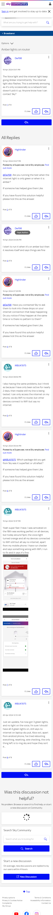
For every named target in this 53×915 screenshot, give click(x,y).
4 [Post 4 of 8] (7, 347)
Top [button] (28, 891)
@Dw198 (7, 175)
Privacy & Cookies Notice (12, 900)
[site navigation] (3, 4)
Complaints (7, 903)
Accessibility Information (40, 900)
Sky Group (6, 906)
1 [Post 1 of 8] (7, 105)
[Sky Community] (17, 4)
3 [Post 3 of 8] (7, 261)
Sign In (49, 5)
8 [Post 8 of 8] (7, 757)
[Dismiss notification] (49, 11)
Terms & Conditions (42, 898)
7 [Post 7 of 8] (7, 685)
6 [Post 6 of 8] (7, 491)
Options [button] (5, 43)
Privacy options (8, 898)
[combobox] (24, 22)
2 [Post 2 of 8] (7, 210)
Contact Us (46, 903)
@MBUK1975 (9, 459)
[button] (48, 57)
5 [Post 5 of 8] (7, 416)
